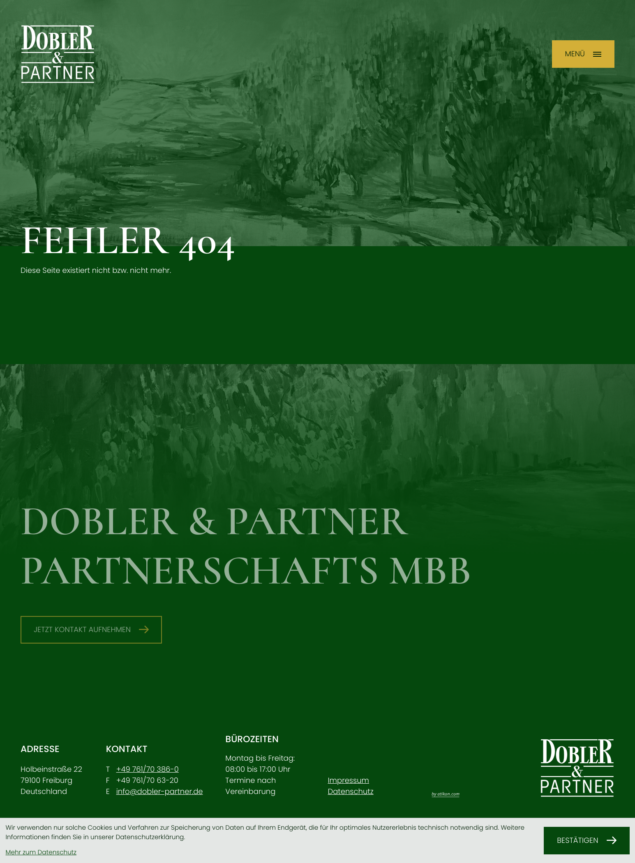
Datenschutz (350, 792)
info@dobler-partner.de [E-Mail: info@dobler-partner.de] (159, 792)
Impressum (348, 780)
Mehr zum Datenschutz (41, 852)
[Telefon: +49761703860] (147, 769)
